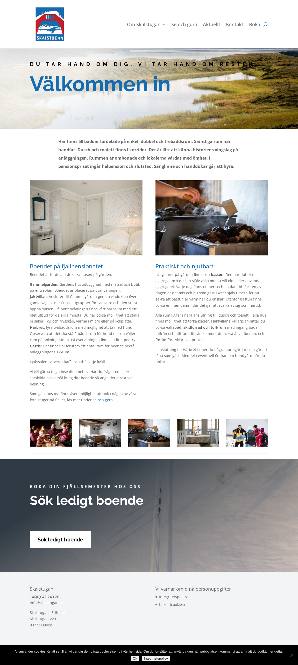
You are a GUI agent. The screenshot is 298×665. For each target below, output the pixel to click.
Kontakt (234, 25)
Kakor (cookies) (172, 604)
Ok (135, 658)
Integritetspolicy (173, 596)
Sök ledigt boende (60, 540)
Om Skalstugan (143, 25)
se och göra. (104, 399)
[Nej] (291, 655)
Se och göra (184, 25)
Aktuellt (211, 25)
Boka (254, 25)
